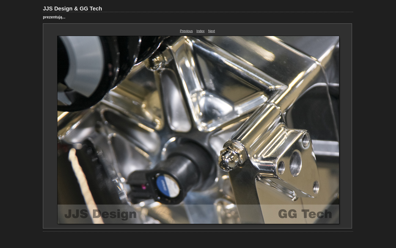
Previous (186, 31)
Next (211, 31)
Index (200, 31)
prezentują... (54, 17)
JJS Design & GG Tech (72, 8)
